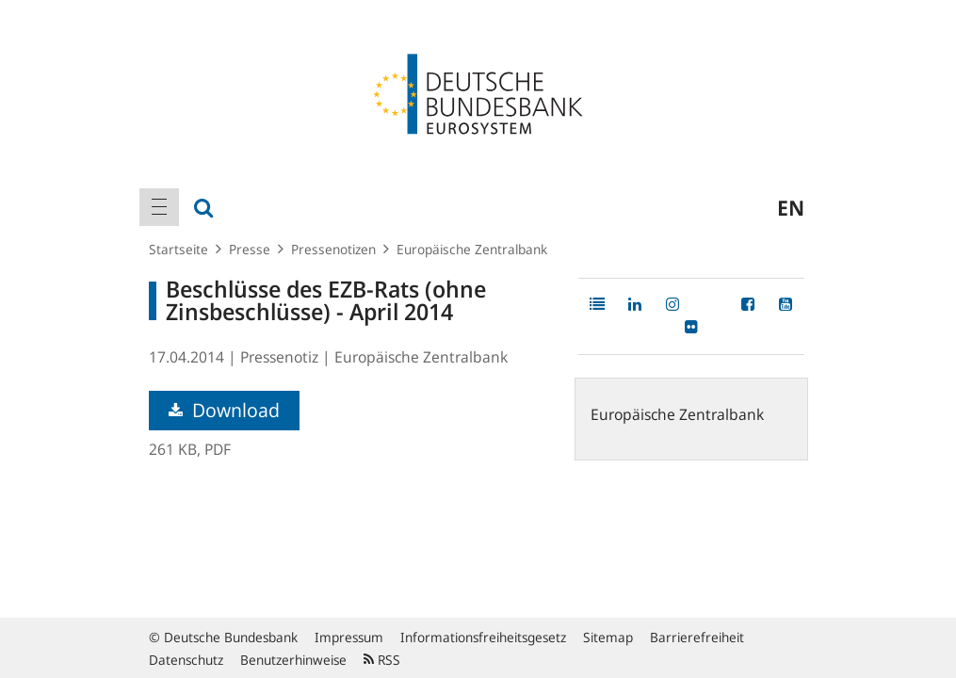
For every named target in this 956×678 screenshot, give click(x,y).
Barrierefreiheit (697, 637)
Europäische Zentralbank (472, 249)
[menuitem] (159, 207)
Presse (249, 249)
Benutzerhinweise (293, 660)
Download (224, 410)
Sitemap (608, 637)
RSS (382, 660)
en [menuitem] (790, 207)
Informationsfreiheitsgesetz (483, 637)
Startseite (178, 249)
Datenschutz (186, 660)
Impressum (349, 637)
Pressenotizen (333, 249)
